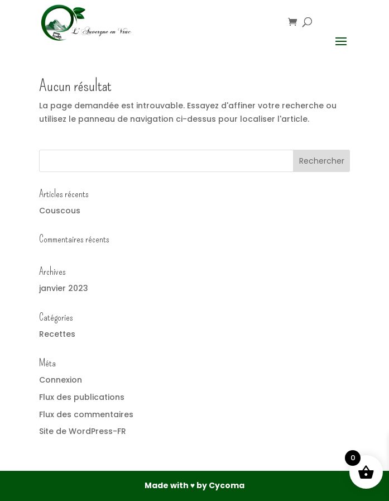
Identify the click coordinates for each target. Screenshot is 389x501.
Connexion (60, 379)
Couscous (59, 210)
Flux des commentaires (86, 414)
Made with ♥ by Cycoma (194, 485)
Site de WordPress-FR (82, 431)
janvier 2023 (63, 288)
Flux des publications (81, 397)
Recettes (57, 334)
